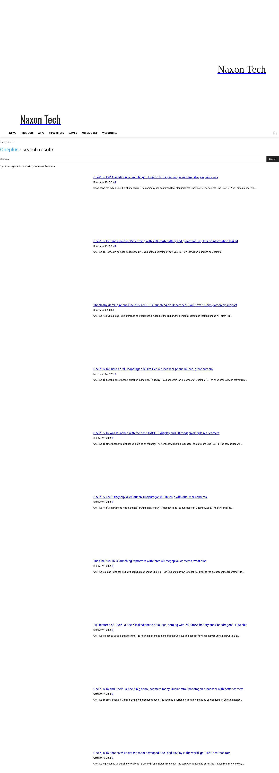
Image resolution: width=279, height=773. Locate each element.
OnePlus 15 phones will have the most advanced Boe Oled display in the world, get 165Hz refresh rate (177, 753)
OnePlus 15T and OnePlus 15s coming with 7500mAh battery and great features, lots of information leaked (181, 241)
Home (3, 142)
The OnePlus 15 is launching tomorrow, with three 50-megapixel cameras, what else (162, 561)
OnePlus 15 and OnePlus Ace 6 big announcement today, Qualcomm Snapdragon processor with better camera (185, 689)
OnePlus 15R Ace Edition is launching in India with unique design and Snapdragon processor (169, 177)
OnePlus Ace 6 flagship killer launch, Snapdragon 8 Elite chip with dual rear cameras (162, 497)
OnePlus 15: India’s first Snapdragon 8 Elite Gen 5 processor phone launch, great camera (166, 369)
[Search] (272, 159)
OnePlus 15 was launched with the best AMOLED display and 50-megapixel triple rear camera (170, 433)
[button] (275, 133)
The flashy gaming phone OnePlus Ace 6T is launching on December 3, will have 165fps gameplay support (181, 305)
